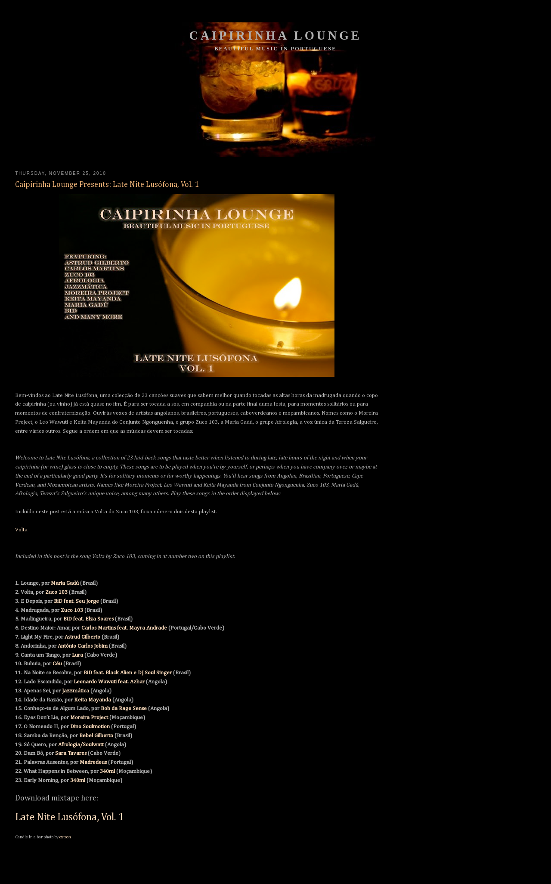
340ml (107, 771)
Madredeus (93, 762)
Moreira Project (89, 717)
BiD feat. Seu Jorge (76, 601)
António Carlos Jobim (83, 646)
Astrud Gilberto (82, 637)
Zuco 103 (56, 592)
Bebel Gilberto (96, 735)
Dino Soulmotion (90, 726)
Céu (57, 664)
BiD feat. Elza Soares (88, 619)
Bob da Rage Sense (124, 708)
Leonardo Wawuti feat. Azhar (109, 682)
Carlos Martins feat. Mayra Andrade (124, 628)
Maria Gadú (65, 583)
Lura (77, 655)
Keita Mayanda (92, 700)
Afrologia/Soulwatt (81, 745)
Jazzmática (75, 691)
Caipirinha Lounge (275, 35)
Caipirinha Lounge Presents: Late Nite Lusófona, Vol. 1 (107, 185)
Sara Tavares (71, 753)
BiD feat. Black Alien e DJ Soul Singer (128, 673)
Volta (21, 530)
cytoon (65, 837)
